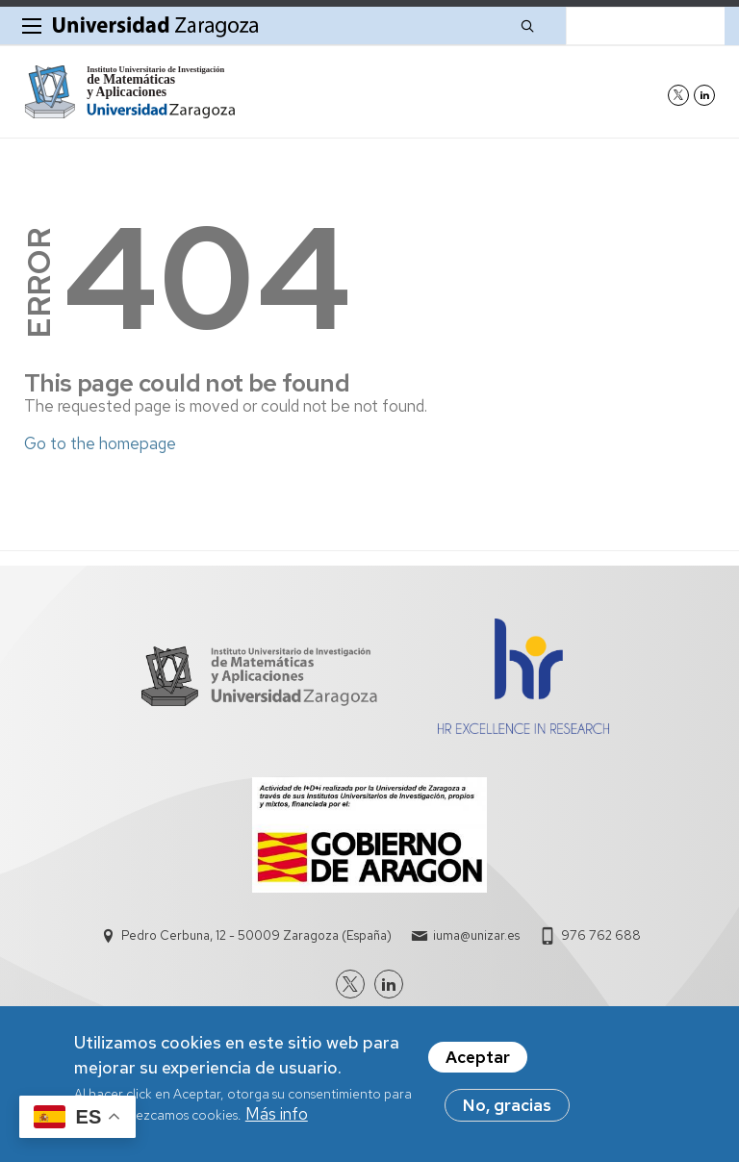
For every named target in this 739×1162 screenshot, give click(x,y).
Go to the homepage (100, 443)
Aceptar (478, 1058)
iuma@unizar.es (476, 935)
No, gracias (507, 1106)
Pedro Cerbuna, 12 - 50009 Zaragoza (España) (256, 935)
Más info (276, 1114)
